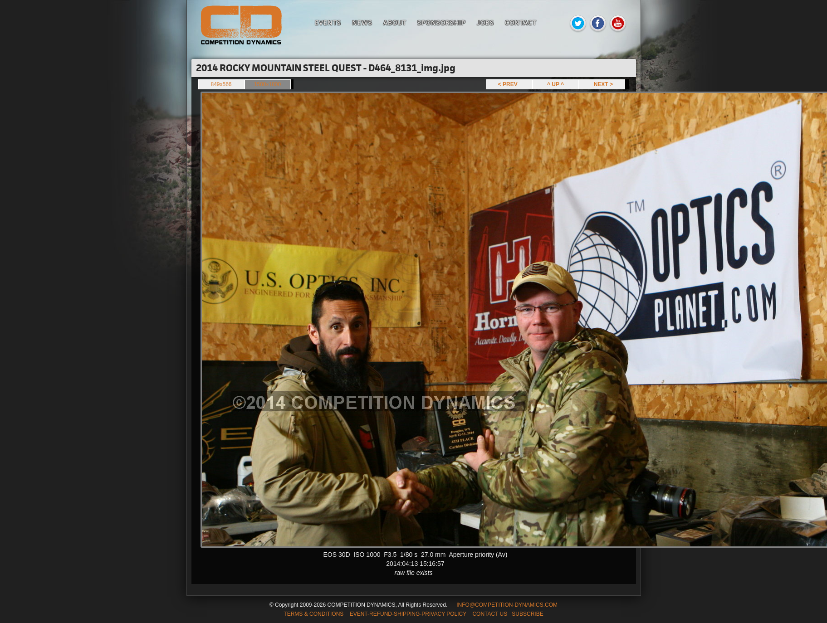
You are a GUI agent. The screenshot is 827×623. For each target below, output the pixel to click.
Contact (521, 22)
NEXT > (601, 84)
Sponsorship (441, 22)
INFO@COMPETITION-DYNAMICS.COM (507, 605)
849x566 (220, 84)
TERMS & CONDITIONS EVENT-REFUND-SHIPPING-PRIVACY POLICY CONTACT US (395, 614)
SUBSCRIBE (527, 614)
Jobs (485, 22)
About (394, 22)
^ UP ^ (555, 84)
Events (328, 22)
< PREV (509, 84)
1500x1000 (267, 84)
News (362, 22)
